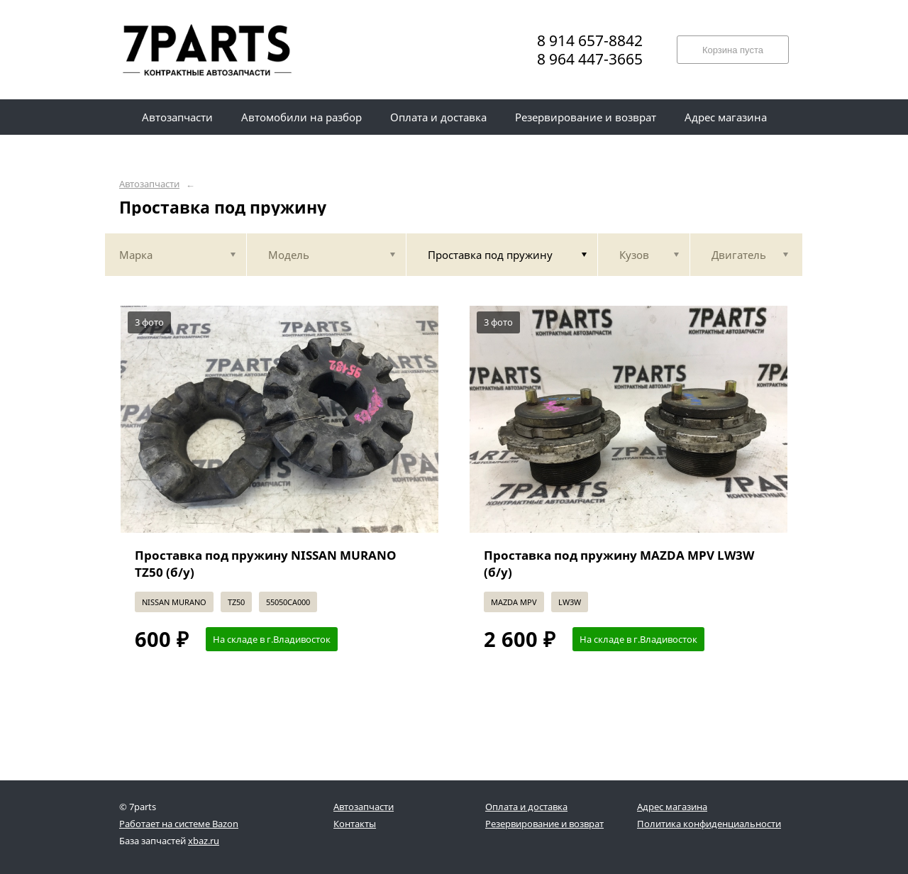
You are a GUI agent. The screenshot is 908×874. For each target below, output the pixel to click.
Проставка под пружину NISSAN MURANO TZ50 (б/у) (266, 563)
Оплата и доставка (526, 806)
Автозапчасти (149, 184)
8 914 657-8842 (590, 40)
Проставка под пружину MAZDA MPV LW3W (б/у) (619, 563)
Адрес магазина (672, 806)
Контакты (354, 823)
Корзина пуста (732, 50)
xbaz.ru (203, 840)
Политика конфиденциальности (709, 823)
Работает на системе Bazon (178, 823)
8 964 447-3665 (590, 59)
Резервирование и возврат (544, 823)
